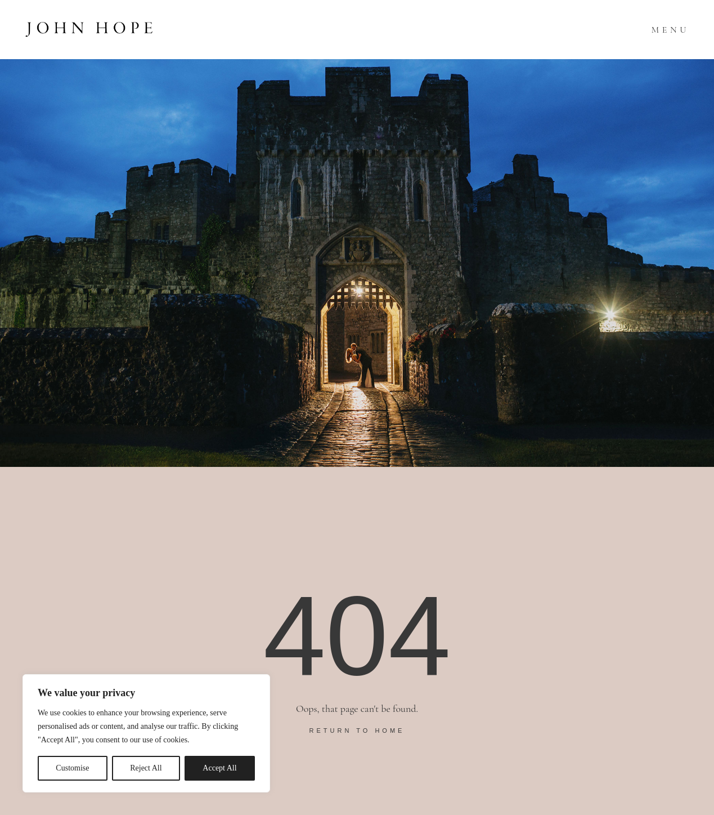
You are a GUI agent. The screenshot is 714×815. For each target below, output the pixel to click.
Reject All (145, 768)
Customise (72, 768)
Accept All (219, 768)
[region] (146, 733)
